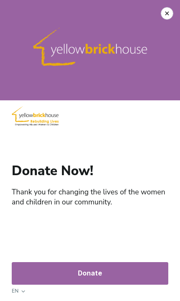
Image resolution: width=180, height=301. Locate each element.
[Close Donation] (167, 13)
